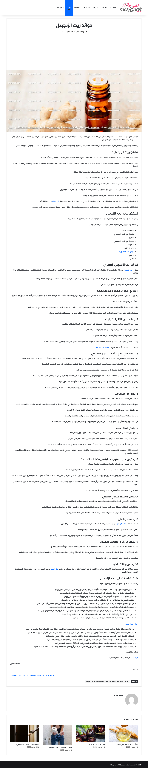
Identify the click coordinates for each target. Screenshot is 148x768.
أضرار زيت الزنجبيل (131, 624)
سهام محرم (81, 31)
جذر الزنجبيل (128, 270)
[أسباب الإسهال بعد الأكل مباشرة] (57, 734)
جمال (97, 7)
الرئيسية (113, 7)
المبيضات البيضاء (102, 347)
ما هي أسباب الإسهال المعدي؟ (27, 743)
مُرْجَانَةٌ (135, 657)
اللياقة (78, 7)
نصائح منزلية (59, 7)
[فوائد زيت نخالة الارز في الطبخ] (123, 732)
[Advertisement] (74, 50)
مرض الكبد (55, 569)
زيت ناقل (55, 201)
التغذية (87, 7)
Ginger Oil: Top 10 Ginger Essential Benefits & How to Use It (108, 681)
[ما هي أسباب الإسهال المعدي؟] (24, 732)
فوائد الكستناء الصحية (97, 743)
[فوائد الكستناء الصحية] (90, 732)
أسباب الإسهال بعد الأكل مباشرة (60, 746)
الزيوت (69, 7)
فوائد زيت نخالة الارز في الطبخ (127, 743)
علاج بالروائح (121, 523)
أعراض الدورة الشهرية (126, 251)
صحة (105, 7)
